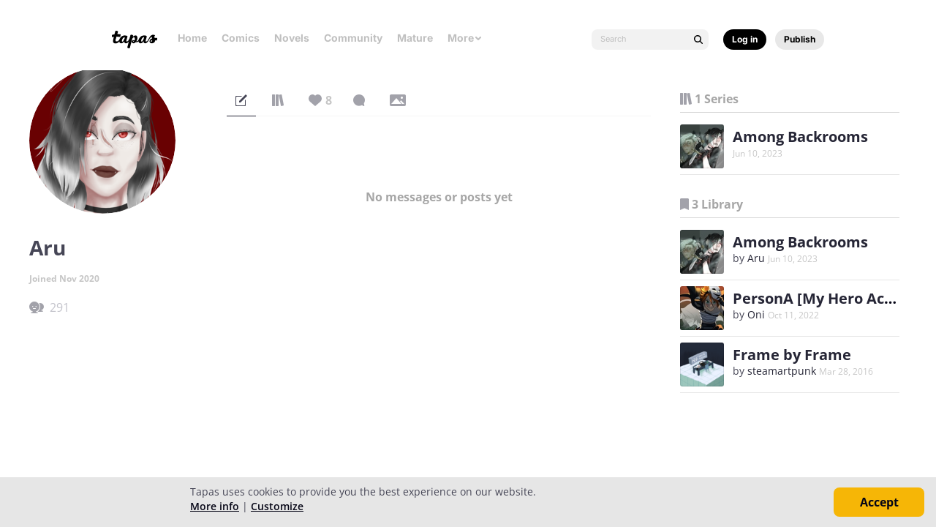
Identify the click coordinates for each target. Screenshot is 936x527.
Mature (415, 37)
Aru (756, 258)
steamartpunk (781, 371)
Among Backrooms (800, 136)
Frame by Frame (792, 355)
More (465, 37)
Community (353, 37)
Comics (241, 37)
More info (214, 506)
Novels (291, 37)
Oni (756, 314)
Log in (745, 39)
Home (192, 37)
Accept (879, 502)
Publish (799, 39)
